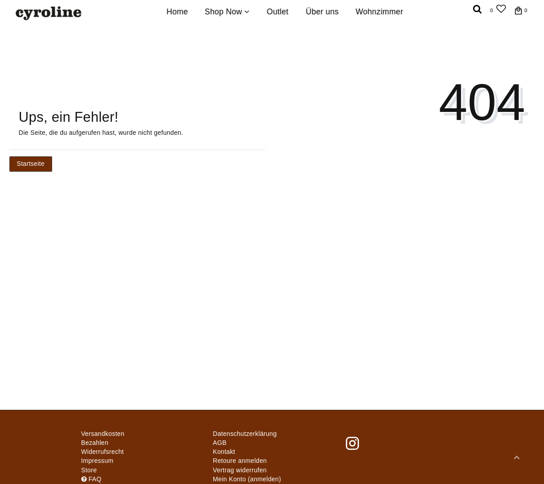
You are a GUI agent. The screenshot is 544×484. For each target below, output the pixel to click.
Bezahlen (95, 442)
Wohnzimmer (379, 11)
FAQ (91, 479)
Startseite (30, 163)
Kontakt (224, 451)
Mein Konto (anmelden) (247, 479)
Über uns (321, 11)
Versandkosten (103, 433)
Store (89, 470)
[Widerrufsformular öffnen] (240, 470)
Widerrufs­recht (102, 451)
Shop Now (227, 11)
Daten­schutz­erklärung (245, 433)
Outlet (278, 11)
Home (177, 11)
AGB (219, 442)
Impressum (97, 460)
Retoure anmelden (240, 460)
